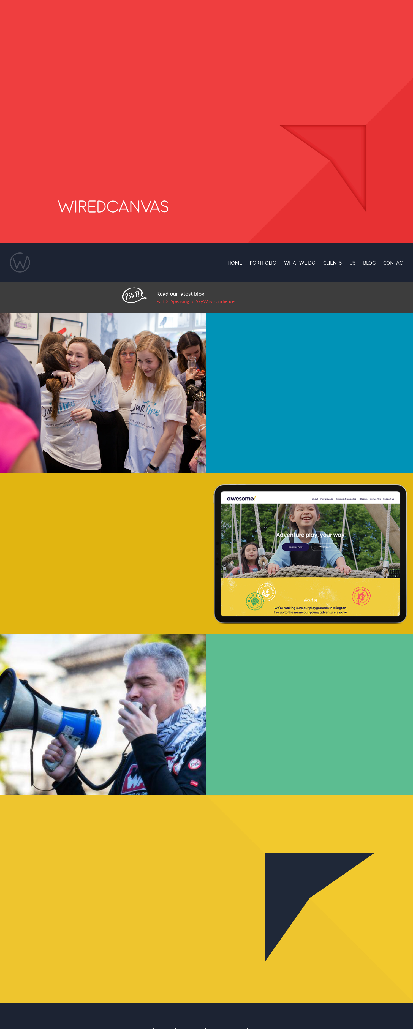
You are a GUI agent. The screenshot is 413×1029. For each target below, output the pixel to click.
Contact (394, 262)
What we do (300, 262)
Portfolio (263, 262)
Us (352, 262)
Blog (369, 262)
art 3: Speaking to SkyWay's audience (197, 301)
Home (234, 262)
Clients (332, 262)
